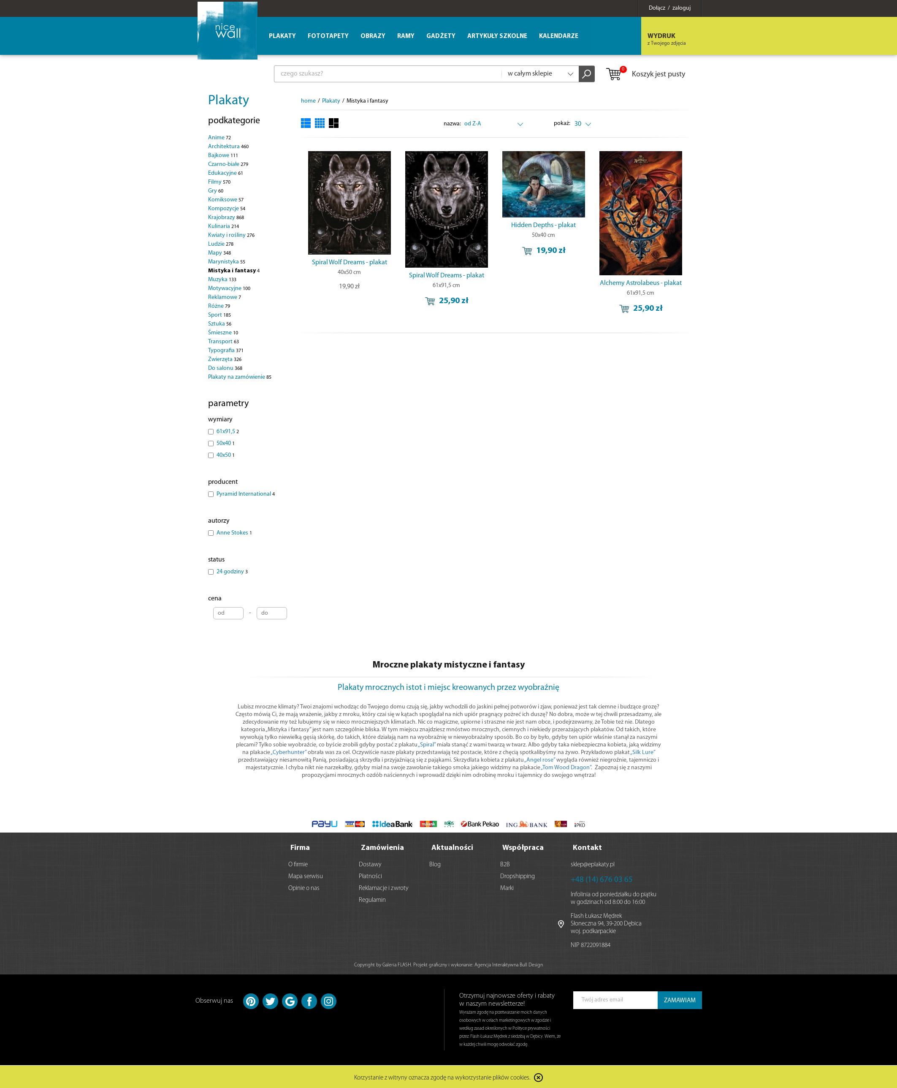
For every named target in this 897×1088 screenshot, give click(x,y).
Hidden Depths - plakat (543, 225)
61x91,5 (228, 432)
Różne (219, 306)
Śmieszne (223, 333)
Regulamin (372, 899)
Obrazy (372, 36)
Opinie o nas (304, 888)
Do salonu (225, 368)
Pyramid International (246, 494)
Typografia (226, 350)
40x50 (226, 455)
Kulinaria (223, 226)
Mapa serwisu (305, 876)
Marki (507, 888)
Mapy (219, 253)
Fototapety (328, 36)
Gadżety (440, 36)
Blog (435, 864)
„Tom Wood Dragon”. (566, 768)
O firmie (298, 864)
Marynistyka (226, 262)
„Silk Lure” (642, 752)
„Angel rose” (539, 760)
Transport (223, 342)
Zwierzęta (224, 359)
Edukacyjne (225, 173)
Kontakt (587, 847)
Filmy (219, 182)
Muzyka (222, 280)
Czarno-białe (228, 164)
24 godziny (232, 572)
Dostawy (370, 864)
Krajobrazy (226, 217)
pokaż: (562, 123)
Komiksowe (226, 200)
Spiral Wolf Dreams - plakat (349, 262)
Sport (219, 315)
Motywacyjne (229, 288)
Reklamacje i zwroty (384, 888)
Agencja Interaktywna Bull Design (508, 964)
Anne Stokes (234, 533)
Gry (215, 191)
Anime (219, 138)
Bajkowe (223, 155)
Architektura (228, 147)
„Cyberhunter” (289, 752)
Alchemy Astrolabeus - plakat (641, 283)
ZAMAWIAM (680, 1000)
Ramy (406, 36)
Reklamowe (224, 297)
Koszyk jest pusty (645, 74)
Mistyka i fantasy (234, 271)
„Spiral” (427, 745)
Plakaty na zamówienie (239, 377)
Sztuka (219, 324)
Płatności (370, 876)
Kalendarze (558, 36)
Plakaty (228, 101)
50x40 (226, 443)
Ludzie (220, 244)
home (308, 101)
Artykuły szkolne (497, 36)
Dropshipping (517, 876)
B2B (505, 864)
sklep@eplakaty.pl (593, 864)
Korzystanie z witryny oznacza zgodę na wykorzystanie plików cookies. (442, 1077)
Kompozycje (226, 209)
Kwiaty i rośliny (231, 235)
